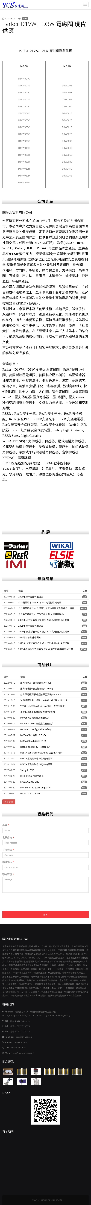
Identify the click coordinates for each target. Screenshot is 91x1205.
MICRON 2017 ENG (30, 793)
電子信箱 (8, 837)
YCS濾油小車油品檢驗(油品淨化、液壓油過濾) (42, 706)
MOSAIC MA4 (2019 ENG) (33, 740)
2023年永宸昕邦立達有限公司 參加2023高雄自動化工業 (45, 649)
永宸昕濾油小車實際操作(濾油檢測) (37, 711)
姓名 (5, 825)
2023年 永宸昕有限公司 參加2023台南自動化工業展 (43, 643)
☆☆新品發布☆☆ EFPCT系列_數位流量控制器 (41, 614)
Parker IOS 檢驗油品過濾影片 (35, 717)
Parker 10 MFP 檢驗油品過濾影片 (36, 723)
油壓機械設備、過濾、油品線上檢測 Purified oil (43, 700)
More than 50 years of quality (35, 787)
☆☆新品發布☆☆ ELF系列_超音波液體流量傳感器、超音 (46, 608)
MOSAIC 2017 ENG (29, 781)
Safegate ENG (27, 770)
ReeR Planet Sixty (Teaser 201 (35, 746)
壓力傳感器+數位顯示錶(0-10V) (35, 682)
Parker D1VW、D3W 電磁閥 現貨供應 (44, 27)
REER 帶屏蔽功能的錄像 (32, 775)
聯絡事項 (8, 874)
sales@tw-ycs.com (24, 1037)
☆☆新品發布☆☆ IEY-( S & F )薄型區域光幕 (39, 602)
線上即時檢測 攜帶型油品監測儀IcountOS (40, 694)
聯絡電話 (8, 862)
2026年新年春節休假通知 (30, 596)
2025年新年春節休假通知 (30, 625)
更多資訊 (8, 802)
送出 (45, 914)
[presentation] (26, 905)
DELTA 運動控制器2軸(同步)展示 (36, 758)
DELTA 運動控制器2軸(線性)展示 (36, 764)
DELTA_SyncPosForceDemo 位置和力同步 (41, 752)
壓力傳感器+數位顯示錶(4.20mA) (36, 688)
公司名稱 (8, 849)
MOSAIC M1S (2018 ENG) (33, 735)
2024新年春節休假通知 (29, 637)
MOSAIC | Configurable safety (35, 729)
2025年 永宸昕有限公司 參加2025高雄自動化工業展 (43, 619)
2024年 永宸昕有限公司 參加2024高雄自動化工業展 (43, 631)
